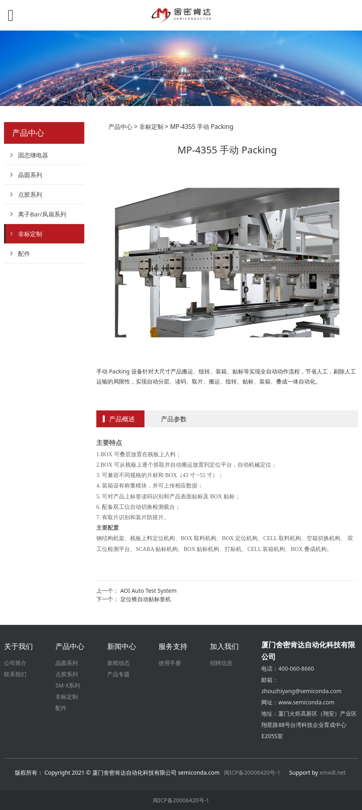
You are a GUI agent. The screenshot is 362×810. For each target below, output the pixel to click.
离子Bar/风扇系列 (42, 214)
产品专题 (118, 674)
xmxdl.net (333, 772)
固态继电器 (33, 155)
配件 (24, 253)
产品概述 (122, 418)
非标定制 (30, 234)
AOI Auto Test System (148, 590)
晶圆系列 (30, 175)
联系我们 (15, 674)
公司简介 (15, 663)
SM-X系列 (67, 685)
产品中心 (120, 126)
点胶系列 (30, 194)
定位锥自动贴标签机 (145, 599)
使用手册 (170, 663)
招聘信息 (221, 663)
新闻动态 (118, 663)
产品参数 (174, 418)
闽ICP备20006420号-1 (252, 772)
